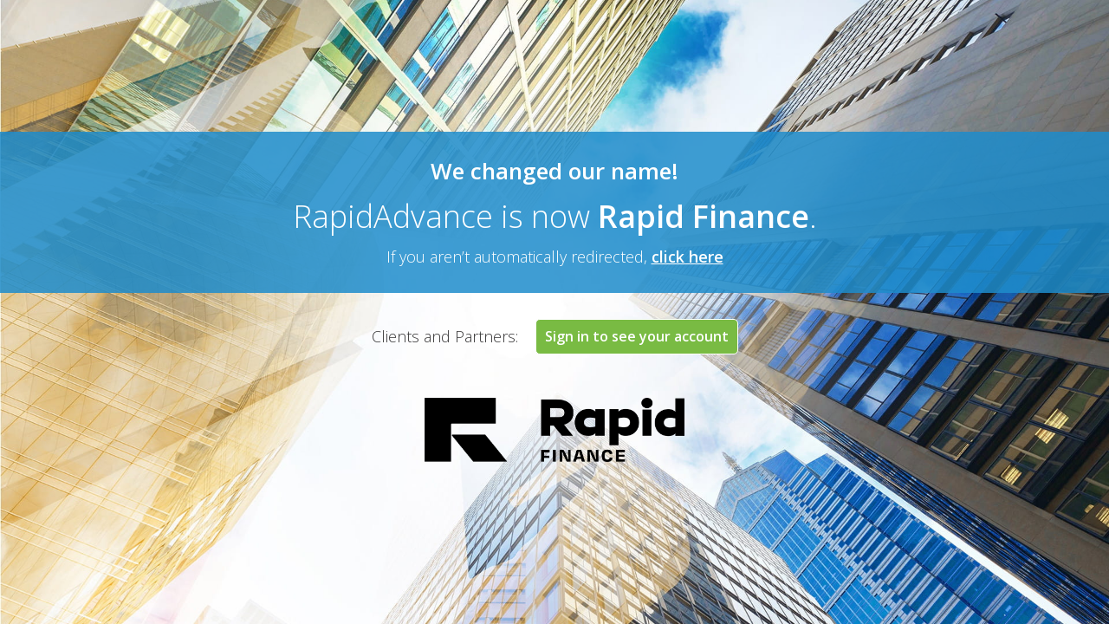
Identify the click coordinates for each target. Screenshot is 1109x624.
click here (687, 256)
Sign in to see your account (637, 336)
